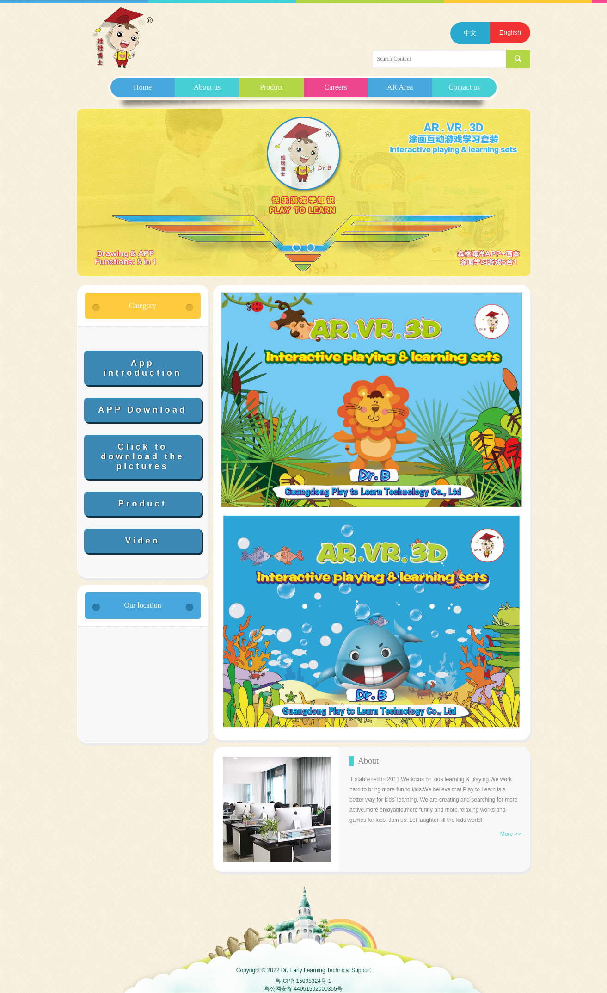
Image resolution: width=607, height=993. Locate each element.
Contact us (464, 87)
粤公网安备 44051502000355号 (303, 989)
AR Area (400, 87)
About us (207, 87)
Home (143, 87)
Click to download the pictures (142, 456)
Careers (336, 87)
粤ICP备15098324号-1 (303, 981)
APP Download (142, 409)
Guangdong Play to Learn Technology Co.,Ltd (123, 38)
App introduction (143, 367)
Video (142, 540)
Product (271, 87)
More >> (510, 834)
